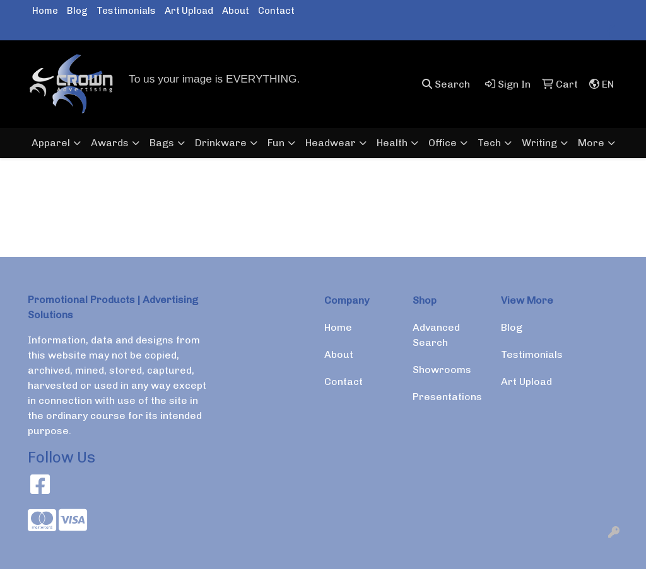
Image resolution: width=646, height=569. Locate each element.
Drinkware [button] (221, 143)
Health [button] (392, 143)
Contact (276, 10)
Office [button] (442, 143)
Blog (77, 10)
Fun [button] (276, 143)
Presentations (447, 397)
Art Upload (189, 10)
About (235, 10)
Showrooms (442, 370)
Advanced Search (436, 334)
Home (45, 10)
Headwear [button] (330, 143)
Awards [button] (110, 143)
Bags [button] (162, 143)
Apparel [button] (51, 143)
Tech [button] (489, 143)
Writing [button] (539, 143)
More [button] (591, 143)
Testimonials (126, 10)
